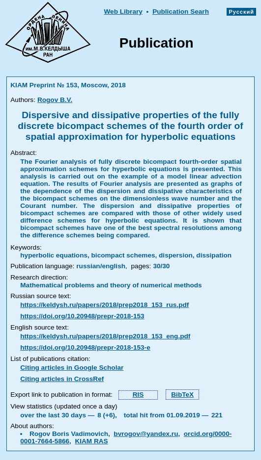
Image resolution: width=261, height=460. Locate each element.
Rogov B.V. (54, 99)
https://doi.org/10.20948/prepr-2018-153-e (85, 347)
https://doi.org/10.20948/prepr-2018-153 (82, 316)
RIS (138, 394)
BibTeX (182, 394)
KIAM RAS (91, 441)
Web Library (123, 11)
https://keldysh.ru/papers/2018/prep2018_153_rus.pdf (104, 304)
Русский (241, 12)
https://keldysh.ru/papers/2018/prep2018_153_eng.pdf (105, 336)
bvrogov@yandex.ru (146, 433)
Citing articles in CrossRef (62, 379)
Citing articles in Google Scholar (71, 367)
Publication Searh (180, 11)
